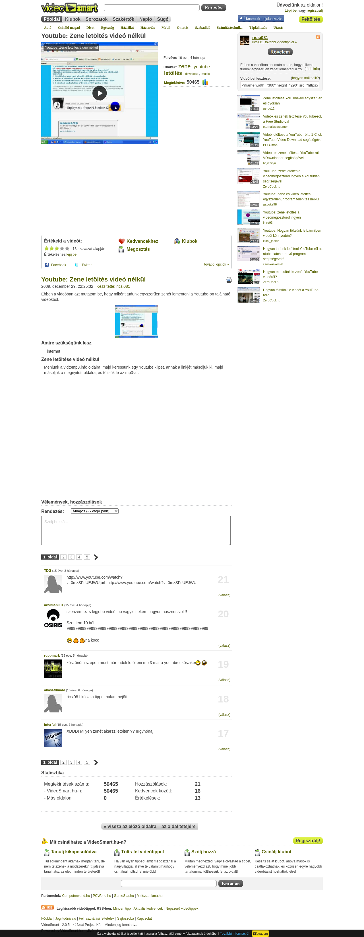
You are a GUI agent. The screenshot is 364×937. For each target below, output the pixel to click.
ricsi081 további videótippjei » (274, 42)
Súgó (163, 19)
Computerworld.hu (76, 896)
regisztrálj (315, 11)
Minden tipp (122, 909)
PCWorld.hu (102, 896)
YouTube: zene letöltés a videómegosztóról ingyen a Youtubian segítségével (291, 176)
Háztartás (147, 28)
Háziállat (127, 28)
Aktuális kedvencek (148, 909)
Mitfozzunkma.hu (150, 896)
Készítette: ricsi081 (113, 286)
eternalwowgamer (275, 126)
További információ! (234, 934)
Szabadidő (202, 28)
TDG (47, 571)
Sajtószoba (125, 918)
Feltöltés (310, 19)
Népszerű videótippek (182, 909)
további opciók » (216, 264)
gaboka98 (270, 204)
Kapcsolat (144, 918)
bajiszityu (269, 163)
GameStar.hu (124, 896)
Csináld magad (69, 28)
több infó (312, 69)
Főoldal (52, 19)
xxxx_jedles (271, 241)
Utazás (279, 28)
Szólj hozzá (203, 851)
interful (50, 725)
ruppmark (52, 655)
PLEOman (270, 145)
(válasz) (224, 595)
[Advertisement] (198, 125)
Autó (47, 28)
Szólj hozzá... (136, 530)
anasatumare (54, 690)
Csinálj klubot (276, 851)
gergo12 (268, 108)
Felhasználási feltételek (96, 918)
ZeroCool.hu (271, 186)
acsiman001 (53, 605)
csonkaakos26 (273, 264)
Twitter (87, 265)
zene (184, 66)
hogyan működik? (305, 78)
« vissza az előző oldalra (130, 826)
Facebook (58, 265)
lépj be (71, 254)
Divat (90, 28)
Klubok (72, 19)
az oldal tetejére (179, 826)
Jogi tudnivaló (65, 918)
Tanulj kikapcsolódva (74, 851)
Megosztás (138, 249)
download (191, 73)
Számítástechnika (230, 28)
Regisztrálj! (308, 840)
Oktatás (183, 28)
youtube (202, 66)
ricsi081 (260, 38)
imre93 (268, 222)
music (205, 73)
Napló (145, 19)
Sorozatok (96, 19)
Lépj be (291, 11)
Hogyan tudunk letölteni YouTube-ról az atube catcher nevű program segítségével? (292, 254)
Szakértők (123, 19)
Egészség (107, 28)
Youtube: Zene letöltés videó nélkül (93, 35)
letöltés (173, 73)
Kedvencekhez (142, 241)
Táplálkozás (258, 28)
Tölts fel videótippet (142, 851)
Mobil (166, 28)
